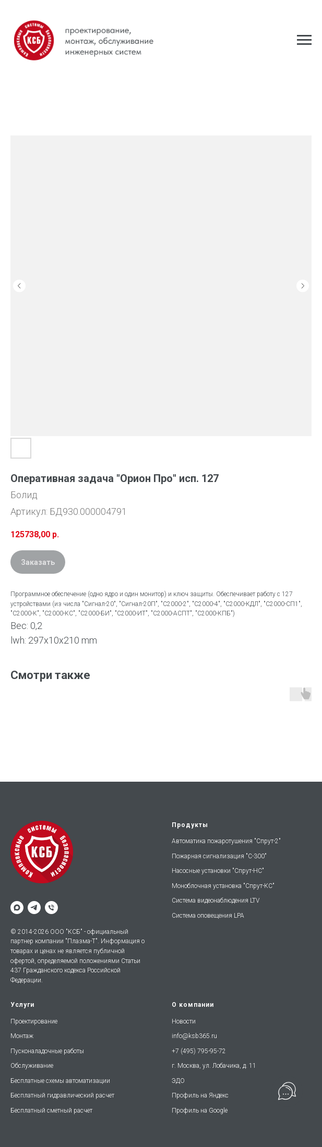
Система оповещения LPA (208, 915)
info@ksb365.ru (194, 1036)
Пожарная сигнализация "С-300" (219, 856)
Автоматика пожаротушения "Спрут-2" (226, 841)
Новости (184, 1021)
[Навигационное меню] (304, 40)
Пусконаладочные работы (47, 1051)
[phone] (51, 907)
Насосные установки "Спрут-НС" (218, 870)
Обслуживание (31, 1065)
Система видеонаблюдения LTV (215, 900)
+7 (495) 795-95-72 (199, 1051)
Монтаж (21, 1036)
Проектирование (33, 1021)
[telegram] (34, 907)
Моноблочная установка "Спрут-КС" (223, 886)
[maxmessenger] (16, 907)
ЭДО (178, 1080)
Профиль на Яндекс (200, 1095)
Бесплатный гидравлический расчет (62, 1095)
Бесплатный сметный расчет (51, 1110)
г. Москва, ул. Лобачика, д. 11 (214, 1065)
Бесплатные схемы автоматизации (60, 1080)
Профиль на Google (200, 1110)
